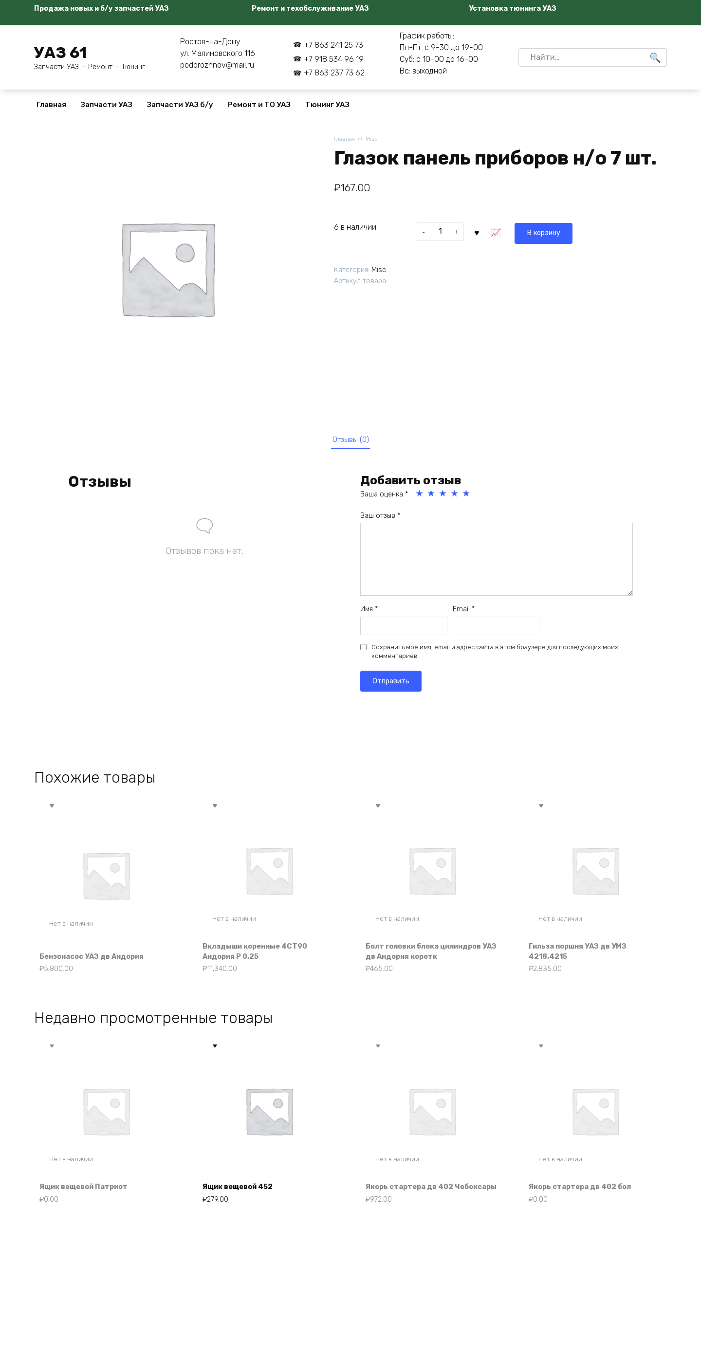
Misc (374, 139)
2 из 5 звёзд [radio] (432, 497)
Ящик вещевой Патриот (90, 1204)
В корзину (499, 231)
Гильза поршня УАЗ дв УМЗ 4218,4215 (584, 955)
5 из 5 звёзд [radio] (467, 497)
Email (464, 612)
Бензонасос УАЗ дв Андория (98, 960)
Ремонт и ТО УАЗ (259, 104)
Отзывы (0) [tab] (351, 441)
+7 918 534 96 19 (334, 59)
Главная (51, 104)
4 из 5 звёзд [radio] (455, 497)
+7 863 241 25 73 (333, 45)
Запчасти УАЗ (106, 104)
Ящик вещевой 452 (243, 1204)
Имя (369, 612)
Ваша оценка (384, 498)
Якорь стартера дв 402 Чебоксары (415, 1199)
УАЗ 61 (60, 52)
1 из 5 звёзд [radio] (420, 497)
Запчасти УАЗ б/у (180, 104)
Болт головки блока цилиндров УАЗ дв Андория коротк (432, 955)
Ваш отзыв (380, 519)
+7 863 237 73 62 (334, 72)
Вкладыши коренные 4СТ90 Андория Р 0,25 (261, 955)
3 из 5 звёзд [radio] (443, 497)
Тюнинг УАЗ (327, 104)
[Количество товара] (440, 231)
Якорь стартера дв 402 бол (586, 1204)
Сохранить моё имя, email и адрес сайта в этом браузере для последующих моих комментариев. (494, 655)
